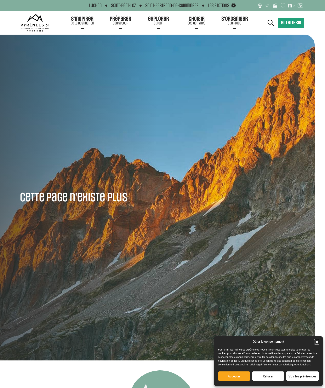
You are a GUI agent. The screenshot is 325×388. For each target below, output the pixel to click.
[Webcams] (259, 6)
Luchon (95, 6)
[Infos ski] (275, 6)
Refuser (268, 376)
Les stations (218, 5)
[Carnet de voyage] (283, 6)
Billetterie (291, 23)
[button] (317, 341)
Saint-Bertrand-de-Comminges (172, 6)
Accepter (234, 376)
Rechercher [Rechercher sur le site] (271, 23)
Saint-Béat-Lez (123, 6)
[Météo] (267, 6)
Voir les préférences (303, 376)
